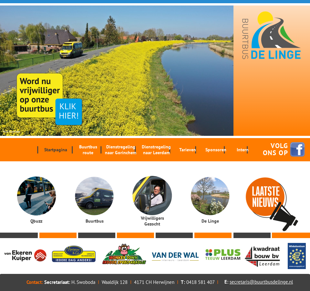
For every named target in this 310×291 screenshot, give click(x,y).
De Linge (210, 221)
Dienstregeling (121, 150)
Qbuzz (36, 221)
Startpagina (55, 150)
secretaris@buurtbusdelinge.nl (261, 282)
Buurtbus (88, 150)
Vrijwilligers (152, 221)
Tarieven (187, 150)
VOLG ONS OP (275, 149)
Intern (243, 150)
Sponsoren (215, 150)
